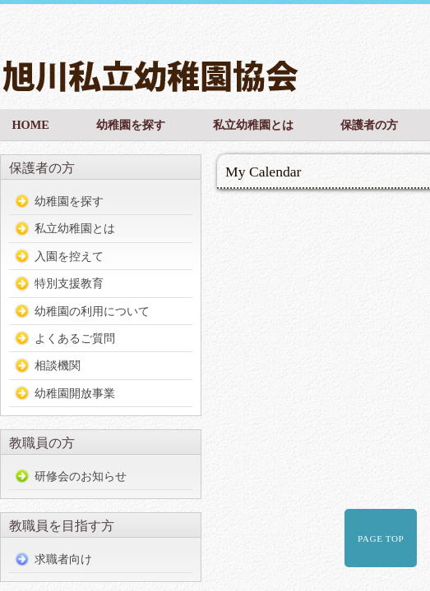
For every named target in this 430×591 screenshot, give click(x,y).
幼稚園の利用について (92, 311)
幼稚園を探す (130, 124)
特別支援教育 (69, 283)
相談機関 (58, 365)
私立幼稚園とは (253, 124)
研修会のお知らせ (81, 476)
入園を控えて (69, 256)
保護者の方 (369, 124)
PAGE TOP (381, 538)
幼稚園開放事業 (75, 393)
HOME (30, 124)
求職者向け (63, 559)
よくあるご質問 (75, 338)
